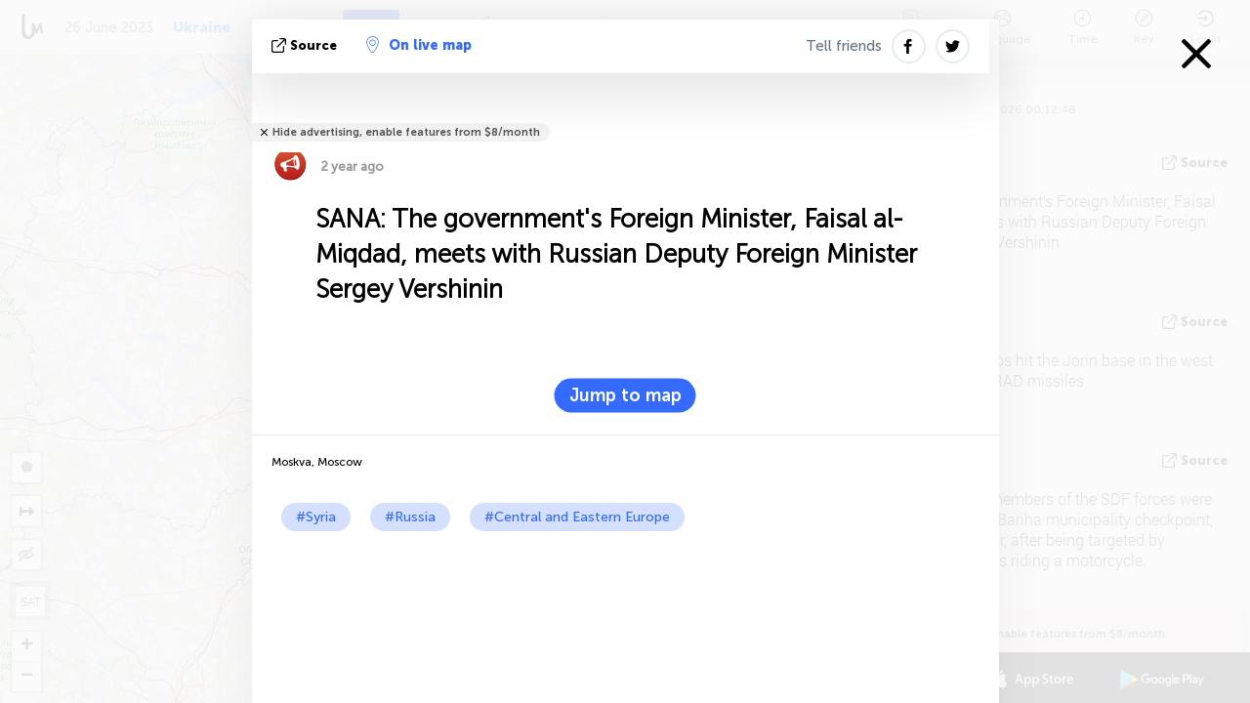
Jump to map (625, 395)
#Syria (316, 517)
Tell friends (844, 46)
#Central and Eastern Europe (577, 517)
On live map (419, 45)
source (306, 45)
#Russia (410, 517)
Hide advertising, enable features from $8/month (406, 132)
